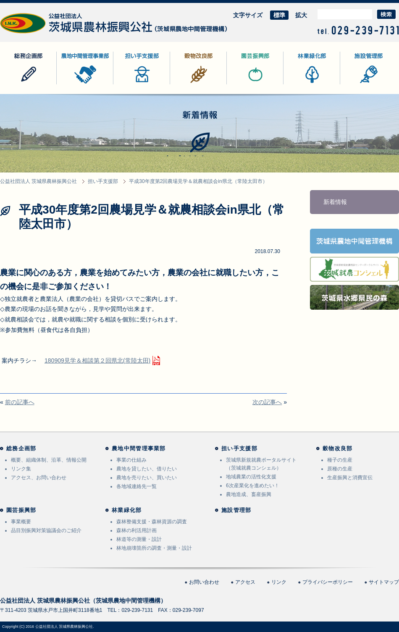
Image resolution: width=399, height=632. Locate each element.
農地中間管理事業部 (139, 448)
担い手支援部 (239, 448)
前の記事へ (19, 402)
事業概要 (21, 522)
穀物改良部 (338, 448)
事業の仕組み (131, 460)
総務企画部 (21, 448)
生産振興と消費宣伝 (350, 478)
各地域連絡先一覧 (136, 486)
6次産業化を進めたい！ (252, 485)
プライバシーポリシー (327, 582)
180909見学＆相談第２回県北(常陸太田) (97, 360)
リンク (278, 582)
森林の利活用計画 (136, 530)
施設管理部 (236, 510)
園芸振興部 (21, 510)
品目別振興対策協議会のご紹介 (46, 530)
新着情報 (335, 201)
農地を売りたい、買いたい (146, 478)
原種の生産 (339, 469)
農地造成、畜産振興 (248, 494)
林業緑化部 (127, 510)
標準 (279, 15)
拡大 (301, 15)
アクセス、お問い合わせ (38, 478)
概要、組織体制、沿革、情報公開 (49, 460)
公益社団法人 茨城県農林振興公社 (45, 33)
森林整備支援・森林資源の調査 (151, 522)
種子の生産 (339, 460)
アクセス (245, 582)
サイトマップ (384, 582)
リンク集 (21, 469)
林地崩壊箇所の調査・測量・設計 (154, 548)
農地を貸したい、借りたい (146, 469)
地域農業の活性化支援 (251, 477)
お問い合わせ (204, 582)
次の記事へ (267, 402)
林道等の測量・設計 (139, 539)
